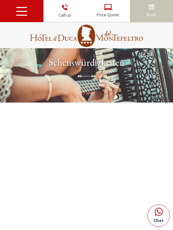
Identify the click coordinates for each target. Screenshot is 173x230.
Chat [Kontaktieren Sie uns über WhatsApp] (158, 214)
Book (151, 10)
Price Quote (108, 11)
